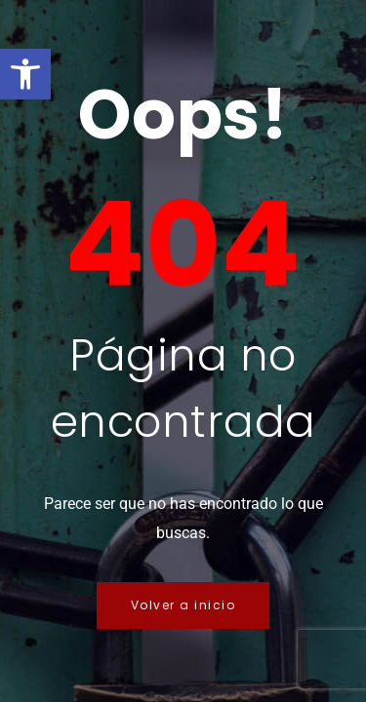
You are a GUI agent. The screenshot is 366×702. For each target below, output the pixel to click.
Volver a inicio (183, 605)
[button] (25, 74)
